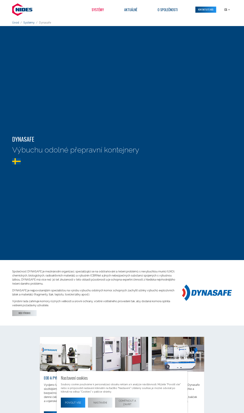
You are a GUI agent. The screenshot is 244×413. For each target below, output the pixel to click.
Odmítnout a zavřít (127, 402)
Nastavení (100, 402)
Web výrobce (24, 313)
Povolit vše (73, 402)
